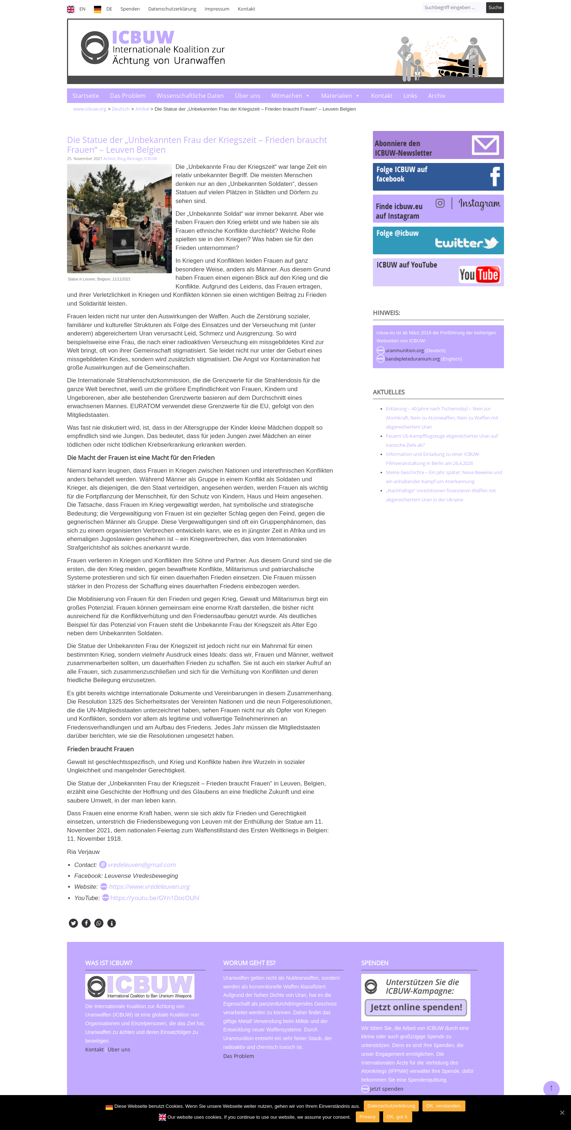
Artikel (109, 158)
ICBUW (150, 158)
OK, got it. (398, 1116)
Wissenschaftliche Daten (190, 96)
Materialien (336, 96)
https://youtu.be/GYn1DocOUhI (155, 898)
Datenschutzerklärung (172, 9)
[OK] (562, 1112)
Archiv (436, 96)
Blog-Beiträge (129, 158)
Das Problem (128, 96)
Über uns (247, 96)
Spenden (130, 9)
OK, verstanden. (444, 1106)
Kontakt (246, 9)
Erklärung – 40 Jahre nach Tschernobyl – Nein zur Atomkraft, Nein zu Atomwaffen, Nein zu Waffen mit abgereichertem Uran (442, 417)
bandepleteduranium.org (412, 358)
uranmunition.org (404, 350)
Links (410, 96)
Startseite (85, 96)
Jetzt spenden (386, 1088)
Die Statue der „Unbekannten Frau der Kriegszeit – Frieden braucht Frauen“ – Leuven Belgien (197, 144)
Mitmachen (286, 96)
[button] (73, 923)
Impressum (217, 9)
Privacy (367, 1116)
